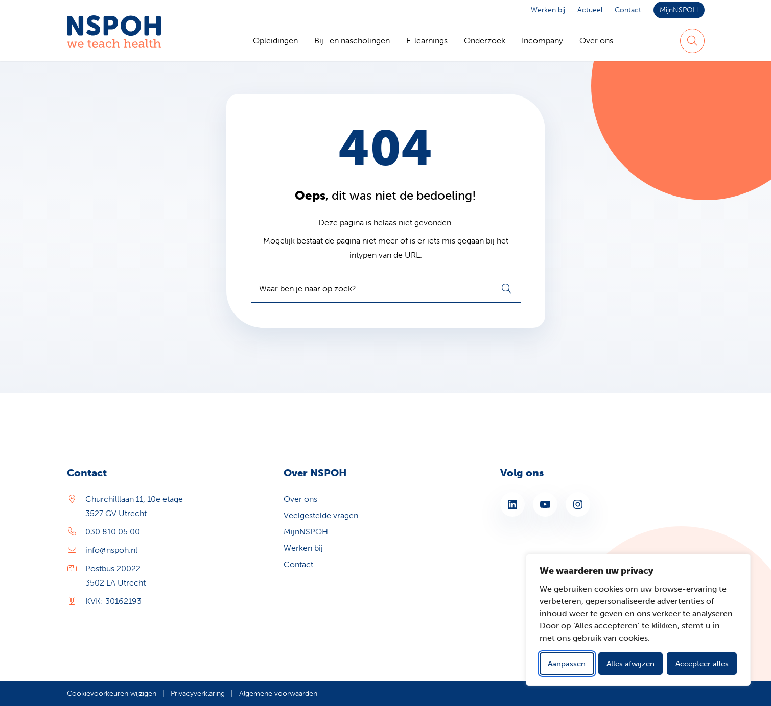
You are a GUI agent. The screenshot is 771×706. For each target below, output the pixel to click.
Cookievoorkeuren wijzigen (111, 693)
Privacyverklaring (198, 693)
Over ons (596, 40)
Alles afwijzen (630, 663)
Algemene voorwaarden (278, 693)
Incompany (542, 40)
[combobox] (386, 289)
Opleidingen (275, 40)
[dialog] (638, 620)
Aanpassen (567, 663)
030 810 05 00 (112, 532)
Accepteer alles (702, 663)
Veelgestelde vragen (321, 515)
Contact (628, 10)
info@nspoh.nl (111, 550)
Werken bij (548, 10)
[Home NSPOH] (114, 40)
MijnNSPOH (679, 10)
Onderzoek (484, 40)
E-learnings (427, 40)
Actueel (589, 10)
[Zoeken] (692, 41)
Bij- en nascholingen (352, 40)
